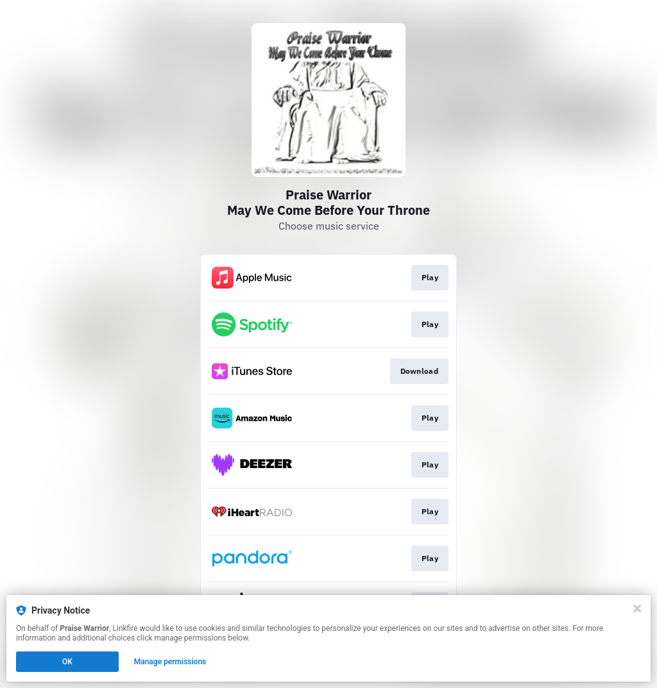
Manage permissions (170, 661)
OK (67, 661)
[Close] (637, 608)
